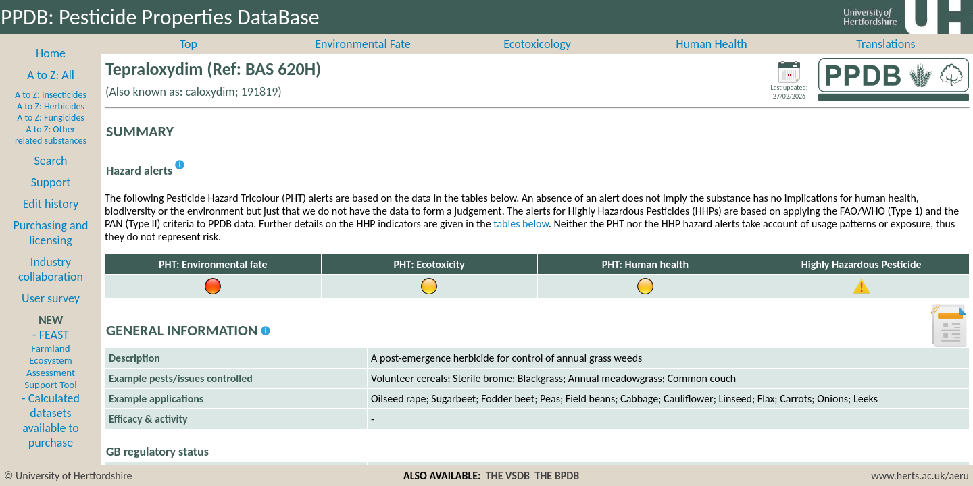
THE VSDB (508, 475)
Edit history (51, 218)
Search (51, 175)
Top (188, 58)
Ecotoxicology (537, 58)
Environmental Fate (362, 58)
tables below (521, 238)
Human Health (711, 58)
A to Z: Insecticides (50, 109)
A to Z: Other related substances (50, 149)
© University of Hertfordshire (68, 475)
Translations (885, 58)
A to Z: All (50, 89)
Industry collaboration (50, 284)
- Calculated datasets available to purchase (51, 435)
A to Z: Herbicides (50, 121)
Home (51, 68)
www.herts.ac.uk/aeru (920, 475)
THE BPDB (556, 475)
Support (50, 197)
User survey (51, 313)
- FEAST (50, 374)
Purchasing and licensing (50, 248)
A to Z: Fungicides (50, 132)
